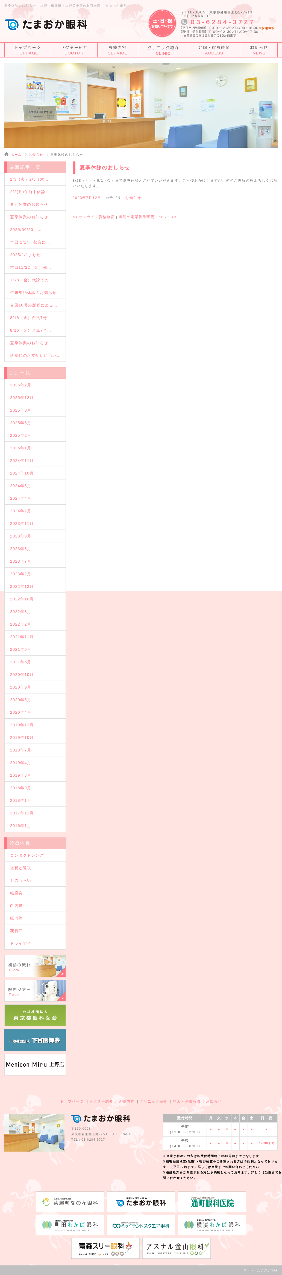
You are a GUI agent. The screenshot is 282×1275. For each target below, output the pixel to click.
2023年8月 (20, 549)
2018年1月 (20, 800)
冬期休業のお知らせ (29, 204)
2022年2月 (20, 624)
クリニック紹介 (154, 1101)
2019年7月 (20, 750)
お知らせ (36, 155)
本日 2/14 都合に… (30, 242)
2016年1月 (20, 825)
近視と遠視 (20, 868)
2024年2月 (20, 511)
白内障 (16, 905)
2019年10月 (22, 737)
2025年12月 (22, 397)
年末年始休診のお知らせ (33, 292)
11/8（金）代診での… (31, 280)
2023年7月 (20, 561)
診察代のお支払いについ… (35, 355)
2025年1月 (20, 448)
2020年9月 (20, 687)
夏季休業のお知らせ (29, 217)
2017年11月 (22, 813)
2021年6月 (20, 649)
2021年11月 (22, 637)
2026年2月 (20, 385)
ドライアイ (20, 943)
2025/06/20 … (26, 229)
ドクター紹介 (101, 1101)
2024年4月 (20, 498)
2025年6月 (20, 423)
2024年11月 (22, 460)
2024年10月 (22, 473)
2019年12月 (22, 725)
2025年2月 (20, 435)
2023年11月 (22, 523)
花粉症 (16, 931)
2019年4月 (20, 763)
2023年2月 (20, 574)
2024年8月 (20, 486)
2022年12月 (22, 586)
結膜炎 (16, 893)
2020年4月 (20, 712)
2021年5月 (20, 662)
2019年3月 (20, 775)
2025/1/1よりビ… (27, 255)
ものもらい (20, 880)
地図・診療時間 (187, 1101)
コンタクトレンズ (27, 855)
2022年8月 (20, 611)
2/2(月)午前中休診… (30, 192)
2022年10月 (22, 599)
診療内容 (126, 1101)
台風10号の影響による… (34, 305)
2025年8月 (20, 410)
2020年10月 (22, 674)
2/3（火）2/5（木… (29, 179)
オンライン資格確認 (94, 217)
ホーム (16, 155)
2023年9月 (20, 536)
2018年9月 (20, 788)
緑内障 (16, 918)
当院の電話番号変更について (148, 217)
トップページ (72, 1101)
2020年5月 (20, 700)
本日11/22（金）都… (30, 267)
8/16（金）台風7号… (30, 318)
